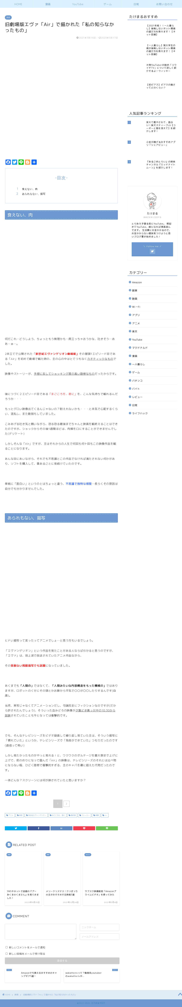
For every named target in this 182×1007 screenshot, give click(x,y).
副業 (134, 290)
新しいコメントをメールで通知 (27, 947)
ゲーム (108, 4)
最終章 (73, 815)
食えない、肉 (30, 188)
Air (105, 815)
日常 (136, 4)
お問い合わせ (164, 4)
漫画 (48, 4)
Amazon (137, 282)
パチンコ (137, 380)
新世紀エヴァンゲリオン (37, 815)
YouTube (77, 4)
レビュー (137, 397)
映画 (8, 17)
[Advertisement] (152, 472)
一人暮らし (138, 364)
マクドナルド (140, 347)
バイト (136, 388)
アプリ (136, 315)
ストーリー (85, 815)
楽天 (134, 331)
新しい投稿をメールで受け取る (27, 954)
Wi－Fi (136, 307)
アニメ (10, 815)
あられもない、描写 (33, 193)
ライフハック (140, 413)
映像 (97, 815)
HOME (18, 4)
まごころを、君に (58, 815)
